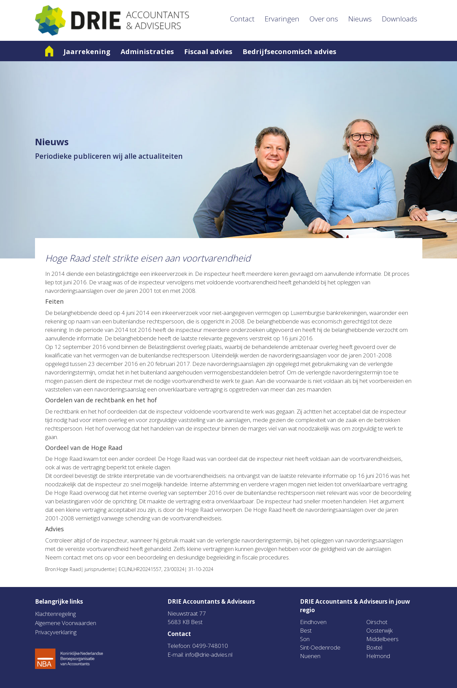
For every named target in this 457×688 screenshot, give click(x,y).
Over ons (324, 18)
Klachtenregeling (55, 614)
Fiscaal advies (208, 51)
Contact (242, 18)
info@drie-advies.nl (208, 654)
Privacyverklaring (55, 632)
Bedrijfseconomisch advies (289, 51)
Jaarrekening (87, 51)
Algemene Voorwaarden (65, 623)
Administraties (147, 51)
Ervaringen (282, 18)
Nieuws (360, 18)
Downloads (399, 18)
